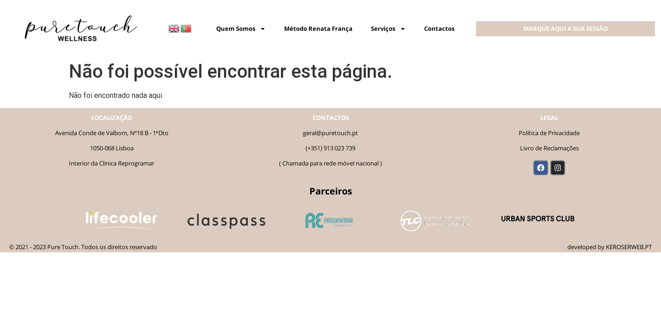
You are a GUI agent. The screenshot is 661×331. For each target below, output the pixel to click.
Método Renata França (318, 28)
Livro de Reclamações (549, 148)
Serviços (388, 28)
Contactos (439, 28)
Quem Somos (241, 28)
